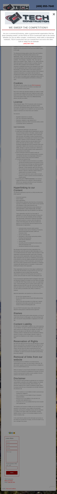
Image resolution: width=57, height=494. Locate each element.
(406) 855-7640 (28, 43)
